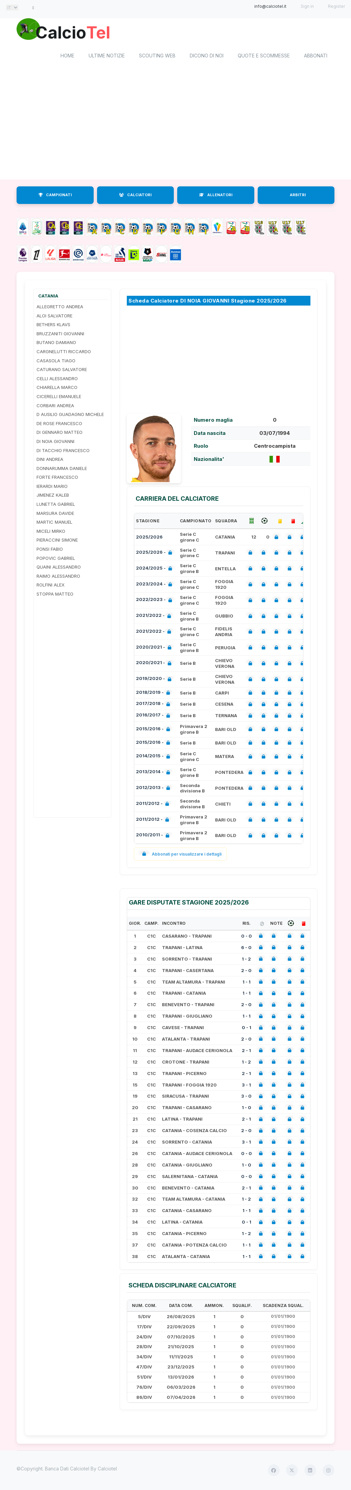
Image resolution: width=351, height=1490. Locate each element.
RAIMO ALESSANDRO (58, 576)
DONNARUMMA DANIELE (62, 468)
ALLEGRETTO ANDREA (60, 307)
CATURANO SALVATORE (62, 369)
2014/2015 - (154, 756)
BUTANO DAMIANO (56, 342)
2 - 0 (246, 970)
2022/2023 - (155, 600)
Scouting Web (157, 56)
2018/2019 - (154, 693)
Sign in (307, 6)
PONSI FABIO (50, 549)
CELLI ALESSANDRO (57, 379)
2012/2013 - (154, 788)
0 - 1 (246, 1027)
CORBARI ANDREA (55, 405)
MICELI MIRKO (51, 531)
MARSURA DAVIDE (55, 513)
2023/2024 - (155, 584)
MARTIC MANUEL (54, 522)
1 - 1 (246, 982)
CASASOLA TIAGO (56, 360)
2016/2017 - (154, 716)
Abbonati (315, 56)
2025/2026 (149, 537)
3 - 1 (246, 1085)
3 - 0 (246, 1096)
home (67, 56)
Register (336, 6)
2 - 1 (246, 1050)
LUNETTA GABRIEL (56, 504)
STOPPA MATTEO (55, 594)
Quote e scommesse (264, 56)
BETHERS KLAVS (53, 325)
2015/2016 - (154, 729)
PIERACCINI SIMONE (57, 540)
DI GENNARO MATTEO (60, 432)
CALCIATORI (135, 195)
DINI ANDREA (50, 459)
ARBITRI (298, 195)
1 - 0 (246, 1107)
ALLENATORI (215, 195)
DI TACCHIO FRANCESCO (63, 450)
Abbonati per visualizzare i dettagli (180, 854)
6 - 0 (246, 947)
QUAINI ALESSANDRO (59, 567)
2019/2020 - (155, 679)
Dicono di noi (207, 56)
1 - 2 (246, 959)
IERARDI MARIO (52, 486)
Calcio (73, 32)
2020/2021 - (155, 648)
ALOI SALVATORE (54, 315)
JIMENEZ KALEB (53, 495)
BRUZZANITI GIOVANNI (60, 334)
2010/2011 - (154, 835)
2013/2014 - (154, 772)
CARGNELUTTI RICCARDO (64, 352)
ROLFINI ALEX (51, 585)
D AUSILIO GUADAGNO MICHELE (70, 414)
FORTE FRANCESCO (57, 477)
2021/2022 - (155, 616)
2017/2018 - (154, 704)
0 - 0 (246, 936)
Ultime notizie (107, 56)
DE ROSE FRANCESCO (59, 423)
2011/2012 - (154, 804)
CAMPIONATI (55, 195)
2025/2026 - (155, 553)
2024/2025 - (155, 569)
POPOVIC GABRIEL (56, 558)
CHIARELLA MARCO (57, 387)
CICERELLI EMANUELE (59, 396)
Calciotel (107, 1469)
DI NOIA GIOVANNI (55, 441)
